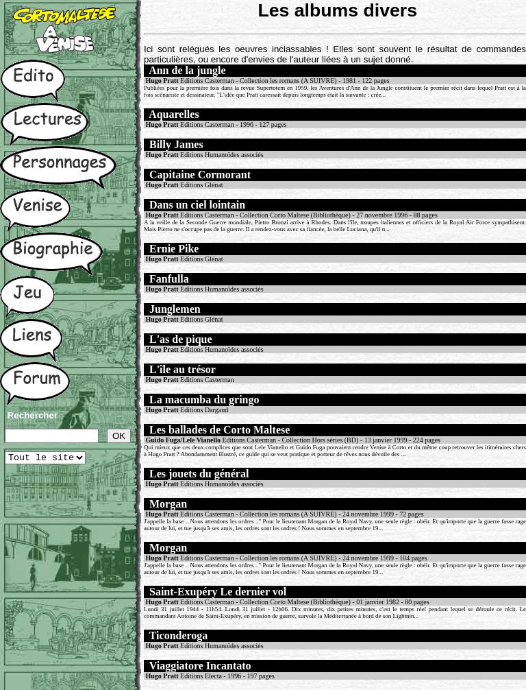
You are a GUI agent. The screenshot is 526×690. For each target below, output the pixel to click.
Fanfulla (169, 279)
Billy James (176, 144)
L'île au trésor (182, 369)
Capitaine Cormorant (200, 174)
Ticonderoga (178, 635)
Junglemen (175, 309)
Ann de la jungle (187, 70)
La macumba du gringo (204, 399)
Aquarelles (174, 114)
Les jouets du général (199, 473)
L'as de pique (180, 339)
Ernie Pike (174, 248)
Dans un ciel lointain (197, 205)
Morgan (168, 504)
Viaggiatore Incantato (200, 665)
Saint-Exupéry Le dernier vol (217, 591)
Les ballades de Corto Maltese (219, 430)
